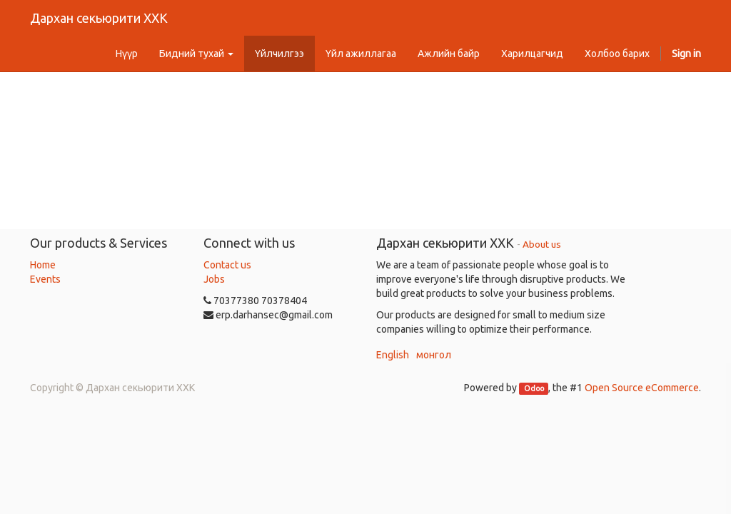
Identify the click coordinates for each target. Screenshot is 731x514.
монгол (433, 355)
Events (45, 279)
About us (542, 244)
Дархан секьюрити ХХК (99, 18)
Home (43, 265)
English (392, 355)
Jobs (214, 279)
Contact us (227, 265)
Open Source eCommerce (642, 387)
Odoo (534, 388)
